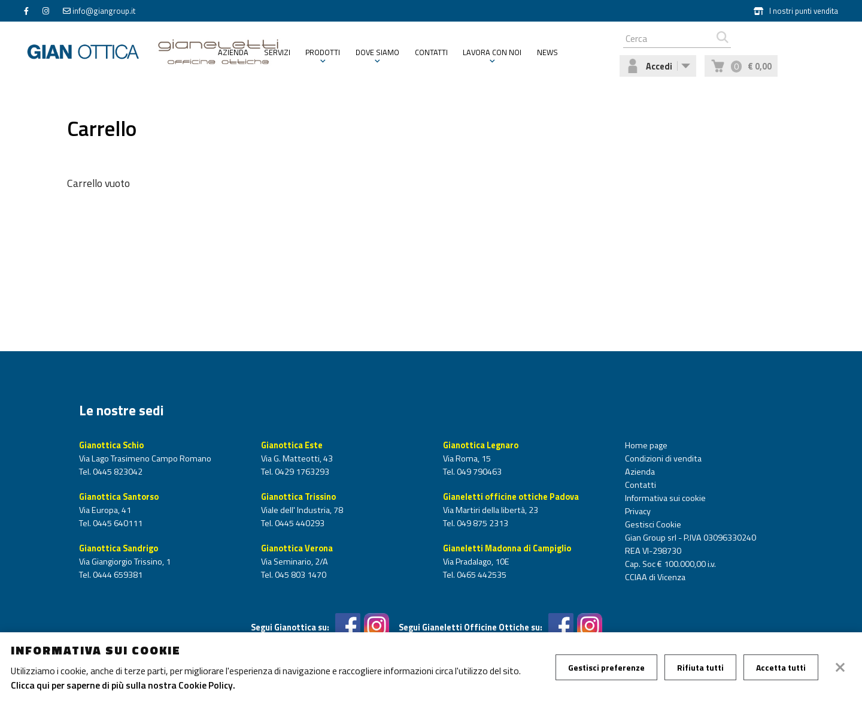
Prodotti (322, 52)
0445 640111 (116, 523)
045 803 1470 (299, 574)
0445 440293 (298, 523)
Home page (646, 445)
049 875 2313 (481, 523)
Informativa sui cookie (665, 498)
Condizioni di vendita (663, 458)
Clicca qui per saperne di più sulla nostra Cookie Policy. (123, 685)
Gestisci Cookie (653, 524)
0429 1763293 (301, 471)
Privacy (638, 511)
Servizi (277, 52)
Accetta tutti (781, 667)
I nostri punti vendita (796, 11)
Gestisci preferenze (606, 667)
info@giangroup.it (103, 11)
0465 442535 (480, 574)
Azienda (233, 52)
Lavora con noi (492, 52)
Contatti (431, 52)
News (547, 52)
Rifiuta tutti (700, 667)
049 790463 (478, 471)
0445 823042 (116, 471)
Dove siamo (377, 52)
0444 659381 (116, 574)
